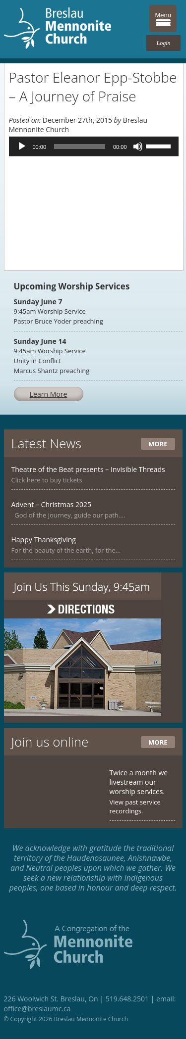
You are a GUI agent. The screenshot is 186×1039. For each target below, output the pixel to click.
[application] (94, 146)
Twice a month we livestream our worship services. (139, 782)
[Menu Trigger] (163, 18)
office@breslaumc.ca (37, 1008)
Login (163, 43)
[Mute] (138, 146)
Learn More (48, 394)
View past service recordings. (135, 806)
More (157, 443)
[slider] (79, 146)
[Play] (22, 146)
